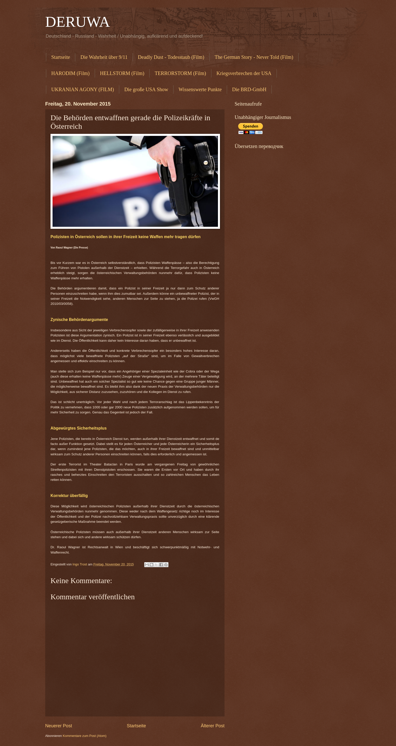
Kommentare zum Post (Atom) (84, 736)
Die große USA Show (146, 89)
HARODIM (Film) (70, 73)
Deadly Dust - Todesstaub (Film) (171, 57)
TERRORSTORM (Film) (180, 73)
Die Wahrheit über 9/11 (104, 57)
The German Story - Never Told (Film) (254, 57)
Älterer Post (213, 725)
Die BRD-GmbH (249, 89)
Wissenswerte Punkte (200, 89)
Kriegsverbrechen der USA (243, 73)
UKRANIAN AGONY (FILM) (82, 89)
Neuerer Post (58, 725)
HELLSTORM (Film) (122, 73)
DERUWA (77, 21)
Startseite (60, 57)
